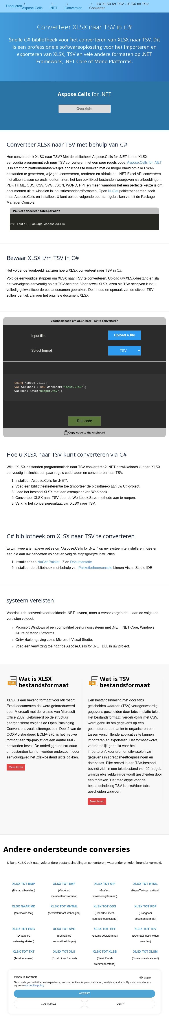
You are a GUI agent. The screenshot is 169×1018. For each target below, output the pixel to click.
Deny (120, 1003)
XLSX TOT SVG (64, 925)
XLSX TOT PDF (145, 902)
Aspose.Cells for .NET (144, 162)
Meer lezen (16, 765)
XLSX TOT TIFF (105, 925)
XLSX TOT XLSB (105, 948)
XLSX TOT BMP (23, 880)
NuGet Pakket (49, 562)
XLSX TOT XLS (64, 948)
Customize (48, 1003)
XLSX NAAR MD (23, 902)
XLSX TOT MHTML (64, 902)
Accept (84, 993)
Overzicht (85, 109)
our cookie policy (34, 985)
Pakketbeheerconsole (95, 568)
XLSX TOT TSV (145, 925)
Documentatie (81, 562)
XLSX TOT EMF (64, 880)
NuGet (113, 191)
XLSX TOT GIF (104, 880)
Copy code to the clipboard (86, 432)
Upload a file (124, 335)
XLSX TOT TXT (24, 948)
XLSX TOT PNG (23, 925)
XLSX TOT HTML (145, 880)
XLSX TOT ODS (105, 902)
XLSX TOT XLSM (145, 948)
